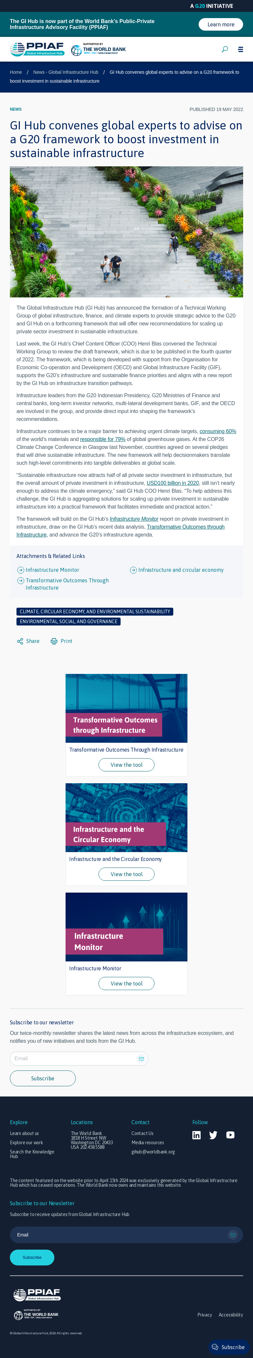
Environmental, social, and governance (68, 621)
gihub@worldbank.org (153, 1151)
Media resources (147, 1142)
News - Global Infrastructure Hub (65, 72)
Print (61, 641)
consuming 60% (218, 431)
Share (28, 641)
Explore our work (26, 1142)
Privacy (204, 1314)
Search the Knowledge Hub (32, 1154)
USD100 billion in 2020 (173, 483)
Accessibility (231, 1314)
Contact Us (142, 1133)
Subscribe (42, 1078)
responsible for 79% (103, 439)
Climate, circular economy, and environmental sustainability (95, 611)
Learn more (221, 24)
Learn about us (24, 1133)
